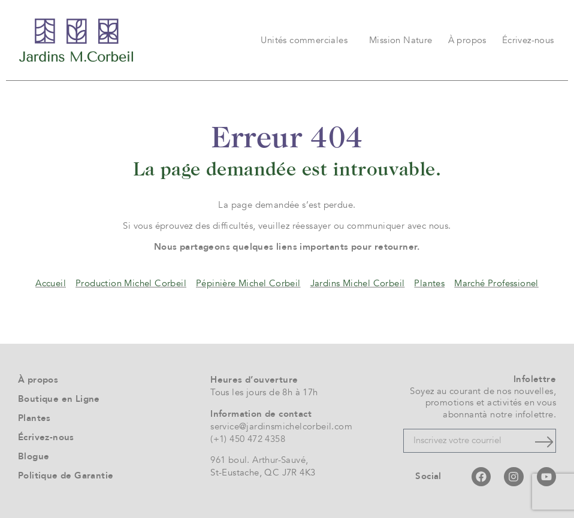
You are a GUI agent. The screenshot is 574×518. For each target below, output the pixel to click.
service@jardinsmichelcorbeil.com (281, 426)
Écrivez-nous (528, 40)
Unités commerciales (307, 40)
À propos (467, 40)
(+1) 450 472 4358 (247, 439)
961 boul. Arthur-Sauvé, (259, 460)
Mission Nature (401, 40)
